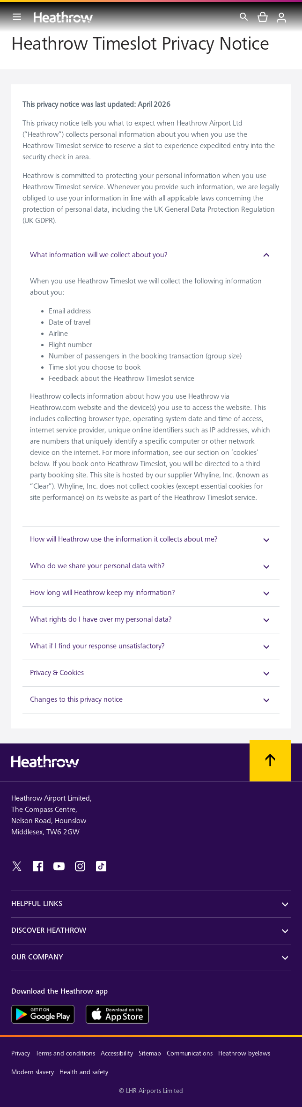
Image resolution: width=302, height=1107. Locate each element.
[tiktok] (101, 866)
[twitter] (16, 866)
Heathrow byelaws (244, 1053)
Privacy (20, 1053)
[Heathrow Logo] (63, 16)
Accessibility (117, 1053)
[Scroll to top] (270, 760)
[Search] (244, 17)
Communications (190, 1053)
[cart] (262, 17)
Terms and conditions (65, 1053)
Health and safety (83, 1072)
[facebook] (38, 866)
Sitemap (150, 1053)
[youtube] (59, 866)
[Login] (281, 17)
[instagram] (80, 866)
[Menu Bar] (16, 16)
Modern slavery (32, 1072)
